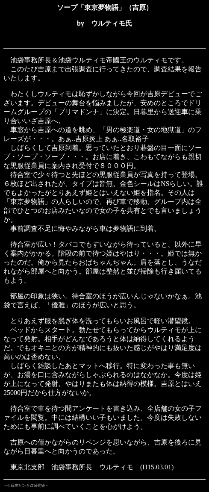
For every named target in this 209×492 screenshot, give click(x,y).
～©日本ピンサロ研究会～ (26, 485)
